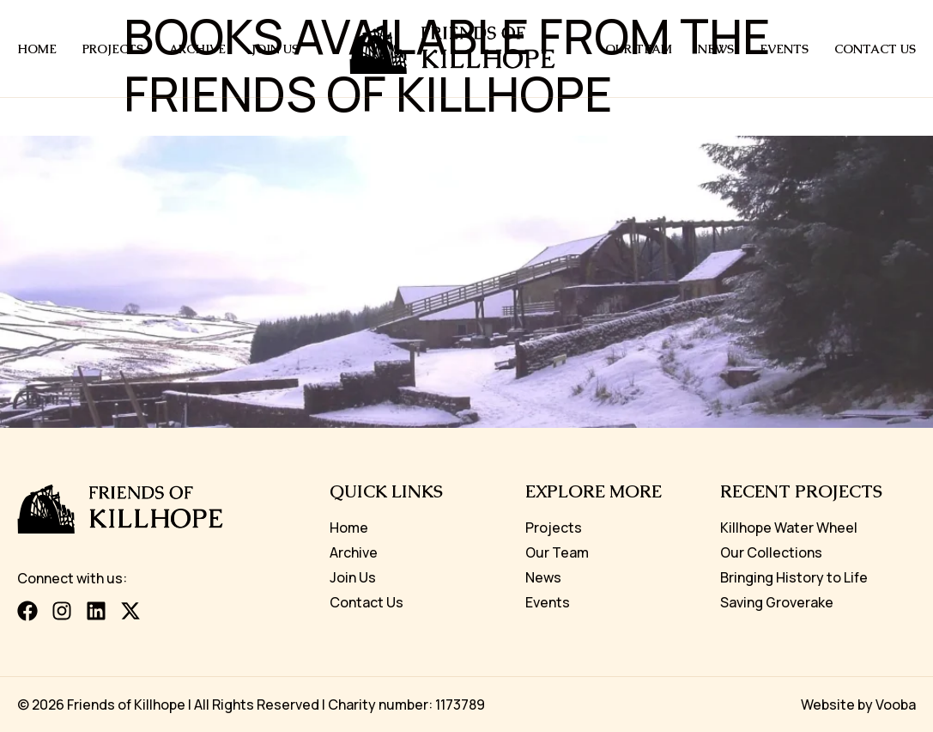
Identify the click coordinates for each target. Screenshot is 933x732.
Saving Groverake (776, 602)
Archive (197, 49)
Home (37, 49)
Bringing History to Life (794, 577)
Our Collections (771, 552)
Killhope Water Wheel (788, 527)
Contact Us (366, 602)
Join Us (275, 49)
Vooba (895, 704)
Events (784, 49)
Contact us (875, 49)
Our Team (638, 49)
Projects (112, 49)
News (716, 49)
